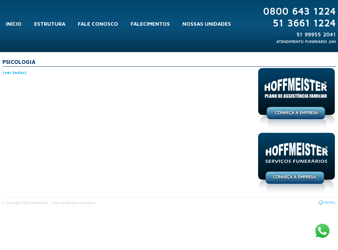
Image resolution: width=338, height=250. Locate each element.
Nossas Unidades (206, 24)
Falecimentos (150, 24)
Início (14, 24)
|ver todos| (14, 72)
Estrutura (49, 24)
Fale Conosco (98, 24)
